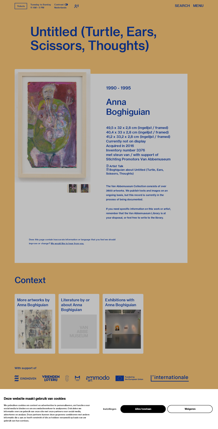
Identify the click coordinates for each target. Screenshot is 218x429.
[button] (53, 126)
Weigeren (190, 409)
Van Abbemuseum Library (144, 213)
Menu (198, 6)
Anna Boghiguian (128, 107)
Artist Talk (116, 166)
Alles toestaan (143, 409)
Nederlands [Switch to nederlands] (60, 7)
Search (182, 6)
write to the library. (152, 217)
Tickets (21, 6)
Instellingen (109, 409)
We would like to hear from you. (67, 243)
